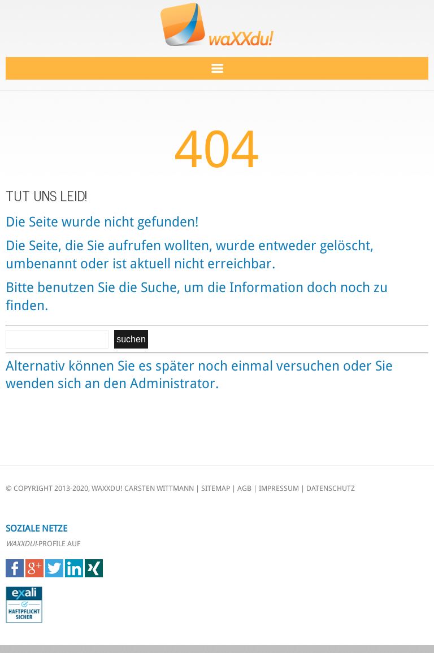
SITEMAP (215, 488)
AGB (244, 488)
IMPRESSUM (279, 488)
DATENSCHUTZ (330, 488)
